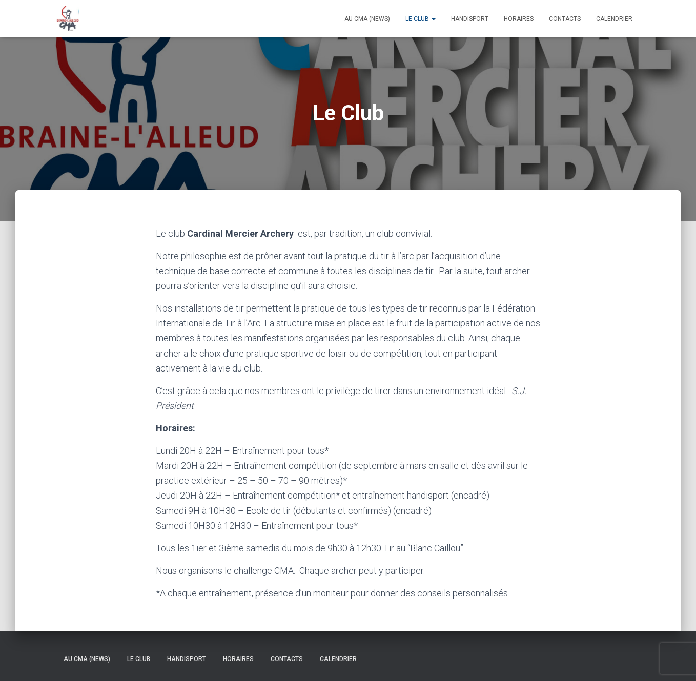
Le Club (420, 19)
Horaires (519, 19)
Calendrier (614, 19)
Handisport (469, 19)
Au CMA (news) (367, 19)
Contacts (565, 19)
